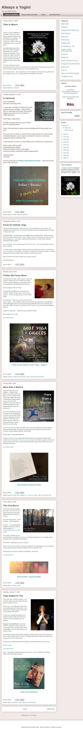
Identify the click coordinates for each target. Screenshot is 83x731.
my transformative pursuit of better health (11, 530)
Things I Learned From (68, 60)
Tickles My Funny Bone (15, 275)
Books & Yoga (32, 652)
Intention (19, 214)
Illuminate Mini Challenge (68, 30)
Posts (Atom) (32, 715)
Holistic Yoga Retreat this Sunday (29, 160)
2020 (64, 125)
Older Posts (51, 709)
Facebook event (35, 305)
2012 (64, 150)
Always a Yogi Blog (11, 14)
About (43, 14)
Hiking (14, 585)
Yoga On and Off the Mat (37, 376)
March (67, 128)
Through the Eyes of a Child (69, 64)
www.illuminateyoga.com (70, 93)
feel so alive (29, 228)
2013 (64, 147)
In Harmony (9, 98)
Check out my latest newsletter (27, 440)
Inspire (15, 214)
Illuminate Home (55, 14)
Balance (10, 214)
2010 (64, 155)
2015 (64, 142)
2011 (64, 153)
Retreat (63, 57)
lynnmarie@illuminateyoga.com (70, 91)
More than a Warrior (13, 387)
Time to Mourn (10, 24)
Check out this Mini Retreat (29, 692)
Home (25, 709)
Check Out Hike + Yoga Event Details (29, 577)
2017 (64, 137)
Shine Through (7, 645)
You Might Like (65, 76)
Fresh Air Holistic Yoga (14, 225)
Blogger (59, 727)
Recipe (63, 54)
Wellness (16, 88)
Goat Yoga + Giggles (25, 237)
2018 (64, 134)
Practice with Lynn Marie (29, 14)
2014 (64, 145)
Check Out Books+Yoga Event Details (29, 485)
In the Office (64, 33)
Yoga (28, 376)
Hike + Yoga (35, 244)
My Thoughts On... (22, 495)
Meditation (10, 88)
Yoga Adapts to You (13, 596)
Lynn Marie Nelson (8, 317)
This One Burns (11, 505)
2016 (64, 139)
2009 (64, 158)
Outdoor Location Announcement (17, 376)
